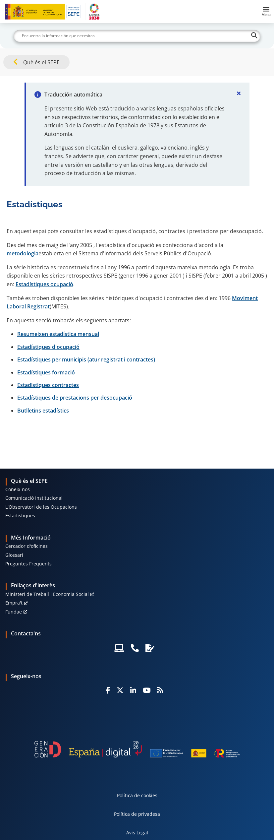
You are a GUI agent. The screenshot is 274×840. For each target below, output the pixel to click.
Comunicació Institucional (34, 498)
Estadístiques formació (46, 372)
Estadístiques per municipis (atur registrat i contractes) (86, 359)
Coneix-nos (17, 489)
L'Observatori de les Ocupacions (41, 507)
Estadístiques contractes (48, 385)
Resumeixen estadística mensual (58, 334)
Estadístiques (20, 515)
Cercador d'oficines (26, 546)
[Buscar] (137, 36)
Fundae (13, 612)
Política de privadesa (137, 814)
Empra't (14, 603)
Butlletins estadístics (43, 410)
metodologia (22, 253)
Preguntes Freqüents (28, 563)
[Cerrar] (239, 93)
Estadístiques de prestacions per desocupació (74, 397)
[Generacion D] (137, 749)
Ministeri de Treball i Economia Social (47, 594)
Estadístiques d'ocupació (48, 347)
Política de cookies (137, 795)
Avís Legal (137, 832)
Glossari (14, 555)
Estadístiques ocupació (44, 284)
